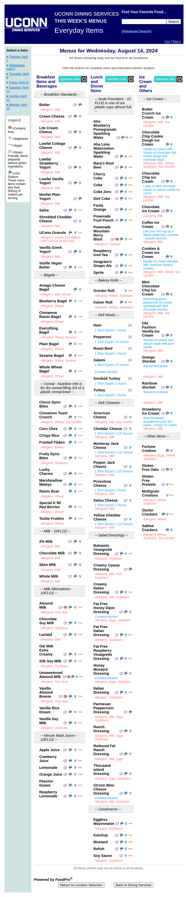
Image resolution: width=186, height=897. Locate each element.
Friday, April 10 (19, 82)
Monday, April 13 (16, 106)
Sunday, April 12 (16, 97)
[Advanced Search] (136, 31)
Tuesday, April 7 (17, 58)
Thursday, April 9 (17, 75)
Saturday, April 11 (17, 89)
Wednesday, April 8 (15, 67)
